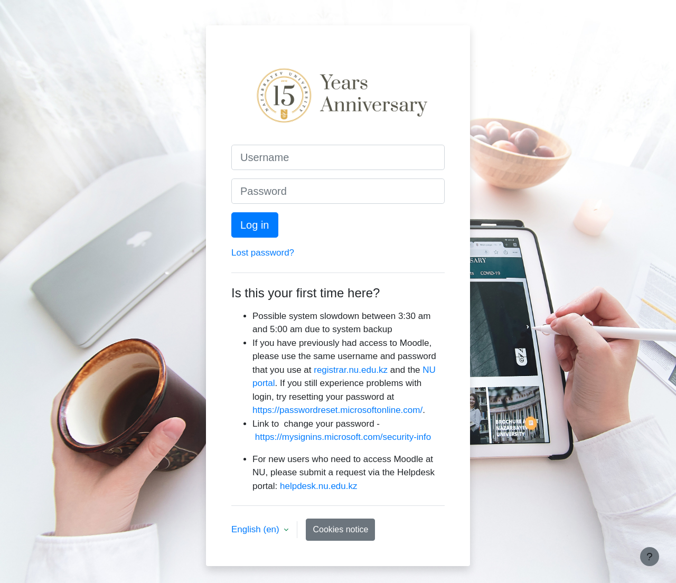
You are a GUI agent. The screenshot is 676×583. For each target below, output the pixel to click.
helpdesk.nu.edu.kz (319, 486)
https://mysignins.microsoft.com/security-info (343, 437)
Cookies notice (340, 529)
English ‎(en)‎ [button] (256, 529)
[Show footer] (649, 556)
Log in (254, 225)
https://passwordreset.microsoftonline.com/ (337, 410)
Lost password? (262, 253)
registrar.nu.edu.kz (351, 370)
